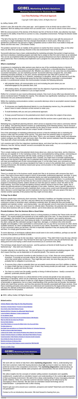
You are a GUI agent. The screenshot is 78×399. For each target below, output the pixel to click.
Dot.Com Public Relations (7, 321)
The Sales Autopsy (6, 326)
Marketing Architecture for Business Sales (11, 341)
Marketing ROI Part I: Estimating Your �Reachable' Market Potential (17, 311)
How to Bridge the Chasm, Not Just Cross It (11, 338)
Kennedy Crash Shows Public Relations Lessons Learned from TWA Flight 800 (20, 343)
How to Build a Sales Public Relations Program (12, 308)
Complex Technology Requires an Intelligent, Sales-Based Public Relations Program (21, 334)
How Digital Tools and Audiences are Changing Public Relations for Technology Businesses (23, 328)
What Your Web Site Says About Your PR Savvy (12, 319)
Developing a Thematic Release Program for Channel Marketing (16, 306)
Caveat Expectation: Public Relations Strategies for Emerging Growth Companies (20, 336)
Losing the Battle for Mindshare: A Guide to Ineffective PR (15, 313)
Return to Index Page (8, 346)
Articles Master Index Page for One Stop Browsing (16, 304)
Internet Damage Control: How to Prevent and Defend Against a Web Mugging (19, 317)
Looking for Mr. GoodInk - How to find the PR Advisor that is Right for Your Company (21, 332)
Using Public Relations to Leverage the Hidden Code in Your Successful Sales (19, 324)
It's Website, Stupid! (7, 315)
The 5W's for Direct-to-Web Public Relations (11, 330)
